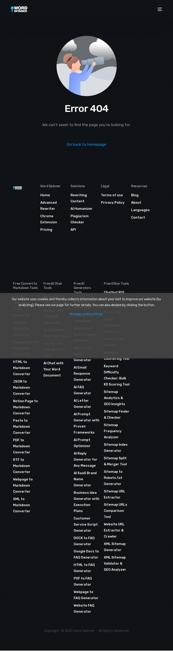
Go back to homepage (86, 144)
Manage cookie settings (86, 314)
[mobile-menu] (159, 9)
